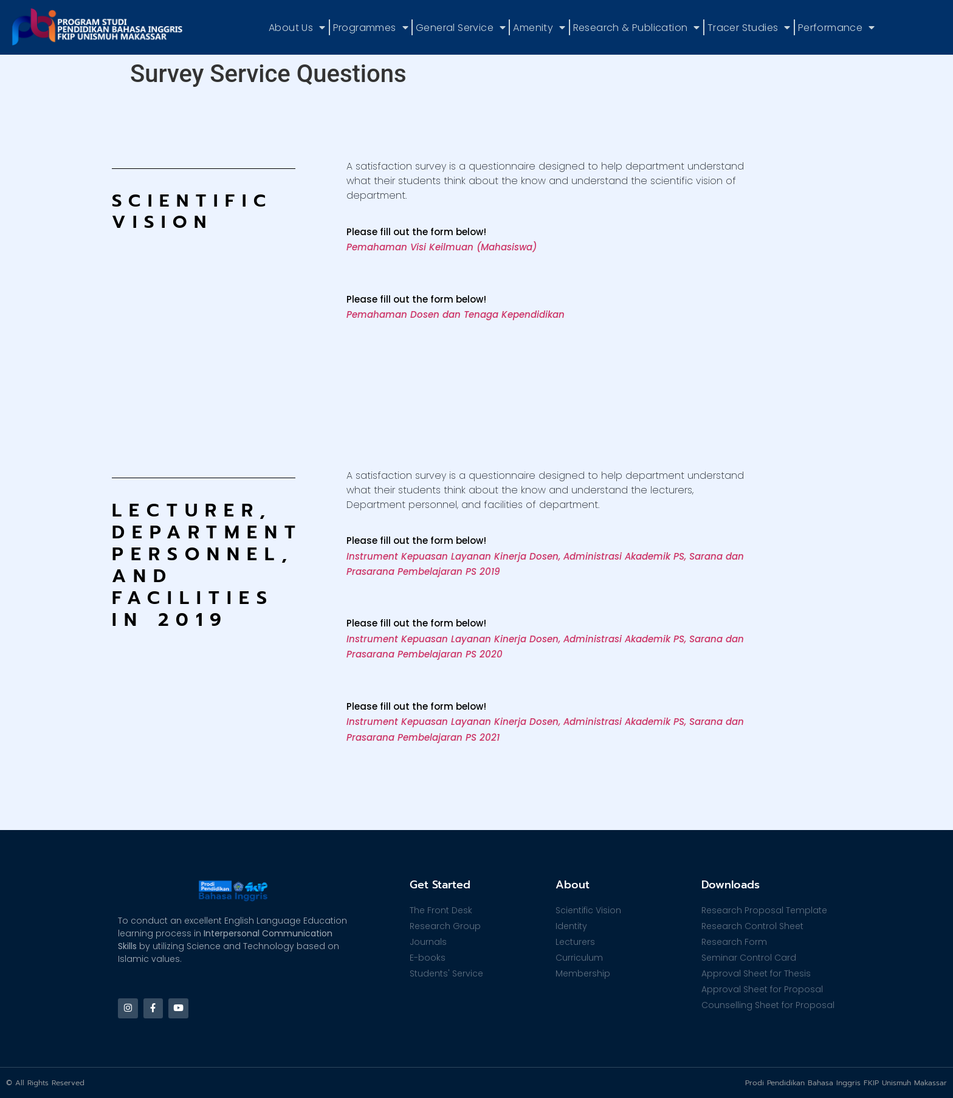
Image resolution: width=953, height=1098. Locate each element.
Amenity (539, 27)
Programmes (370, 27)
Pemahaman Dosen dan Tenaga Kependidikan (455, 314)
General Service (461, 27)
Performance (836, 27)
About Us (297, 27)
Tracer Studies (749, 27)
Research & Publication (636, 27)
